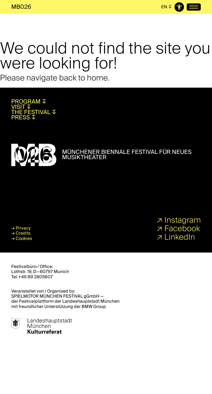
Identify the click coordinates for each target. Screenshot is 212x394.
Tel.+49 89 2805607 (32, 277)
